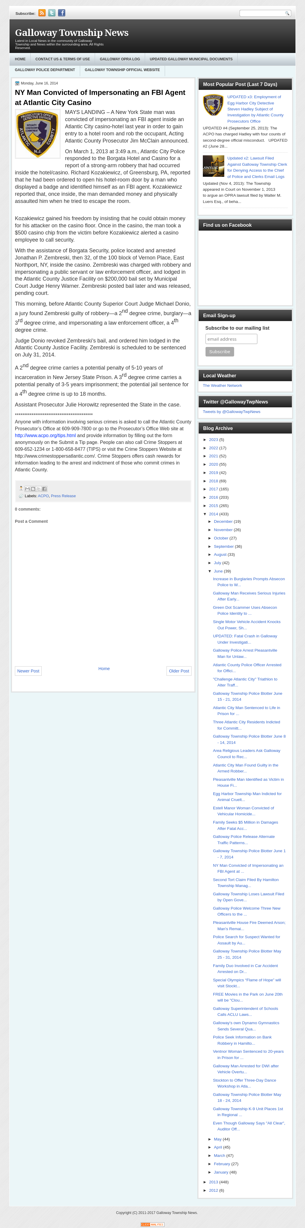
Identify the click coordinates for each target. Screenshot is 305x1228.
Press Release (63, 496)
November (224, 530)
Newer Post (28, 671)
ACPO (43, 496)
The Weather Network (222, 385)
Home (20, 59)
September (224, 546)
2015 (214, 505)
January (221, 1172)
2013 (214, 1182)
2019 (214, 472)
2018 (214, 481)
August (221, 554)
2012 (214, 1190)
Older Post (179, 671)
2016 (214, 497)
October (221, 538)
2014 (214, 514)
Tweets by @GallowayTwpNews (231, 411)
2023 (214, 439)
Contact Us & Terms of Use (62, 59)
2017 (214, 489)
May (218, 1139)
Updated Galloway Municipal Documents (191, 59)
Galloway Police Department (45, 70)
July (218, 563)
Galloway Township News (71, 32)
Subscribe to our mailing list (238, 328)
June (219, 571)
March (220, 1155)
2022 (214, 448)
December (224, 521)
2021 (214, 456)
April (218, 1147)
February (222, 1164)
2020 (214, 464)
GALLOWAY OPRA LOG (120, 59)
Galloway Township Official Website (122, 70)
